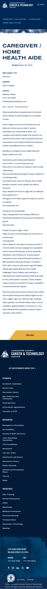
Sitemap (30, 579)
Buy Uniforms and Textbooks (11, 398)
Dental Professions (11, 499)
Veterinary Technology (13, 524)
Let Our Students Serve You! (22, 368)
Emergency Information (13, 425)
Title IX (6, 476)
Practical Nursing (10, 515)
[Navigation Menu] (40, 4)
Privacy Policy (19, 579)
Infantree (38, 587)
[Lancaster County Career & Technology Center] (17, 5)
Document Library (11, 392)
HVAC (5, 503)
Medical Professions (12, 511)
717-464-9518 (29, 561)
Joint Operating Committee (10, 439)
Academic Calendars (12, 384)
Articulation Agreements (14, 407)
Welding (6, 528)
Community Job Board (14, 19)
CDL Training (8, 494)
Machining (7, 507)
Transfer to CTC (10, 411)
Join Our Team (9, 453)
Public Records (9, 465)
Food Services (9, 403)
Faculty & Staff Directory (14, 434)
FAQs (5, 480)
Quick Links (8, 388)
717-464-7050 (14, 561)
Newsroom (7, 449)
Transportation (9, 520)
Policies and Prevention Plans (13, 471)
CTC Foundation (10, 444)
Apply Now (30, 335)
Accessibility (8, 429)
